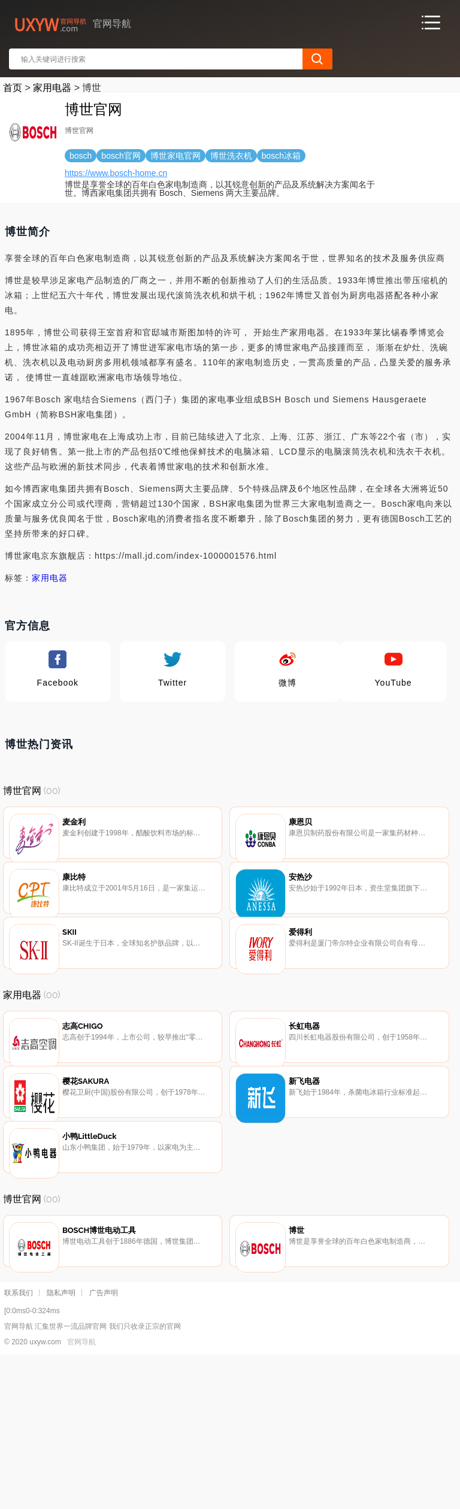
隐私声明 (61, 1442)
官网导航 (81, 1491)
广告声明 (103, 1442)
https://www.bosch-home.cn (116, 173)
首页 (12, 88)
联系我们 (18, 1442)
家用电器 (52, 88)
